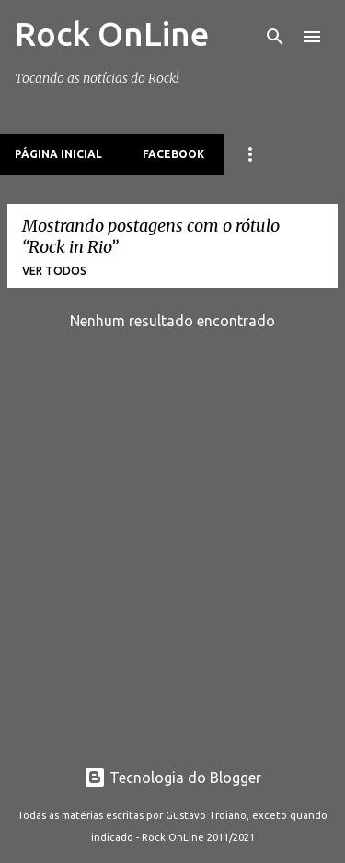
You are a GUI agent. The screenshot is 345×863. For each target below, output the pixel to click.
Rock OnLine (112, 33)
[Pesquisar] (275, 37)
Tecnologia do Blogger (172, 777)
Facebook (173, 154)
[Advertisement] (172, 564)
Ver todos (54, 271)
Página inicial (58, 154)
